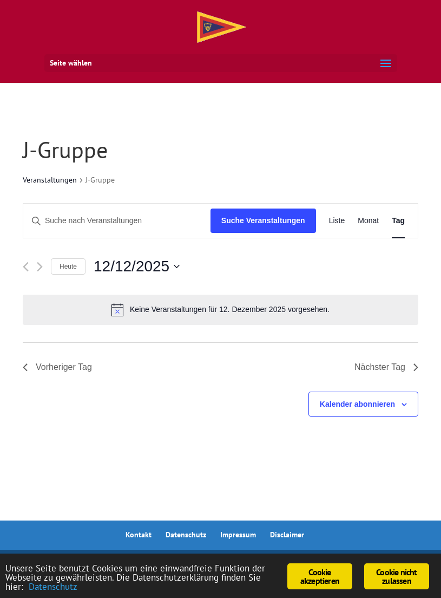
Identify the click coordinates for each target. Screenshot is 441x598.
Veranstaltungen (50, 180)
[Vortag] (26, 267)
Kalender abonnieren (357, 404)
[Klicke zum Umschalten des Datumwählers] (137, 266)
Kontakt (139, 535)
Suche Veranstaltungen (263, 220)
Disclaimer (287, 535)
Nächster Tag (386, 367)
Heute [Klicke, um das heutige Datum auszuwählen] (68, 266)
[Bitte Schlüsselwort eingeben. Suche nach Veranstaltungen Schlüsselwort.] (116, 221)
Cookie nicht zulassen (396, 576)
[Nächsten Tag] (40, 267)
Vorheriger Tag (57, 367)
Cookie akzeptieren (319, 576)
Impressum (238, 535)
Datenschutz (186, 535)
